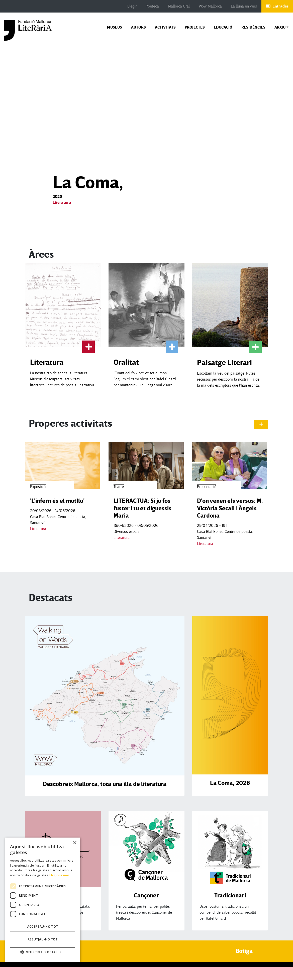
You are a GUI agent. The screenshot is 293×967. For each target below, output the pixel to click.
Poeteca (152, 6)
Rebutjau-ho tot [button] (43, 939)
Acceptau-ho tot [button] (42, 926)
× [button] (74, 843)
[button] (281, 27)
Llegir (132, 6)
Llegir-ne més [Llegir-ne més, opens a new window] (59, 875)
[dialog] (42, 900)
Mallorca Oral (179, 6)
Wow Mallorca (210, 6)
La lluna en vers (244, 6)
